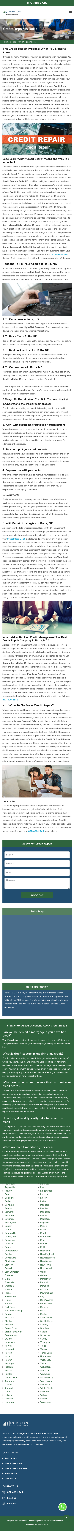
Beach (8, 1194)
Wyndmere (45, 1402)
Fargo (8, 1293)
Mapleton (45, 1219)
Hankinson (10, 1342)
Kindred (9, 1388)
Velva (43, 1363)
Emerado (9, 1286)
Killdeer (8, 1384)
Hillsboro (9, 1367)
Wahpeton (45, 1367)
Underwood (46, 1356)
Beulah (8, 1208)
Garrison (9, 1314)
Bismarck (9, 1212)
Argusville (10, 1187)
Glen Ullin (9, 1317)
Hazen (8, 1356)
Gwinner (9, 1338)
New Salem (46, 1261)
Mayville (44, 1222)
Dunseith (9, 1268)
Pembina (44, 1286)
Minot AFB (45, 1236)
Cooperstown (11, 1250)
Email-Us (11, 1498)
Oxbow (43, 1275)
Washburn (45, 1374)
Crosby (8, 1254)
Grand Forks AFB (13, 1331)
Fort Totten (10, 1307)
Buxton (8, 1226)
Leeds (43, 1187)
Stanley (44, 1324)
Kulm (7, 1391)
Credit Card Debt (13, 1463)
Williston (44, 1391)
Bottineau (10, 1215)
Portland (44, 1289)
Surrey (43, 1338)
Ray (42, 1296)
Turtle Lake (46, 1353)
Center (8, 1247)
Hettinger (10, 1363)
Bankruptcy (10, 1458)
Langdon (9, 1402)
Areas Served (11, 1473)
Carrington (10, 1236)
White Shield (46, 1388)
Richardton (46, 1303)
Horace (8, 1370)
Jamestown (11, 1377)
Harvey (8, 1346)
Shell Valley (46, 1317)
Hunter (8, 1374)
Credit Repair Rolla (27, 42)
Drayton (9, 1265)
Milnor (43, 1229)
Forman (8, 1303)
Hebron (8, 1360)
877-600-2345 (37, 3)
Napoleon (45, 1250)
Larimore (44, 1183)
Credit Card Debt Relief (16, 1468)
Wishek (43, 1398)
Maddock (44, 1205)
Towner (44, 1349)
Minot (43, 1233)
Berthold (9, 1205)
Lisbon (43, 1201)
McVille (43, 1226)
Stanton (44, 1328)
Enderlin (9, 1289)
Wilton (43, 1395)
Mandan (44, 1208)
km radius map (37, 948)
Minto (43, 1240)
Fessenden (10, 1296)
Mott (42, 1247)
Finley (8, 1300)
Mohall (43, 1243)
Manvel (44, 1215)
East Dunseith (12, 1272)
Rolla (14, 42)
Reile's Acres (46, 1300)
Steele (43, 1331)
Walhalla (44, 1370)
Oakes (43, 1272)
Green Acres (11, 1335)
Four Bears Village (14, 1310)
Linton (43, 1198)
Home (7, 42)
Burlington (10, 1222)
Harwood (9, 1349)
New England (47, 1254)
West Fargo (46, 1381)
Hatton (8, 1353)
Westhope (45, 1384)
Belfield (8, 1201)
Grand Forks (11, 1328)
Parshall (44, 1282)
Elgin (7, 1279)
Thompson (45, 1342)
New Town (45, 1265)
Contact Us (10, 1478)
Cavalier (9, 1243)
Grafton (9, 1324)
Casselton (10, 1240)
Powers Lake (46, 1293)
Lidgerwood (46, 1191)
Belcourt (9, 1198)
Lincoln (44, 1194)
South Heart (46, 1321)
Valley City (45, 1360)
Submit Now (37, 895)
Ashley (8, 1191)
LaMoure (9, 1398)
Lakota (8, 1395)
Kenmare (9, 1381)
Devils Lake (10, 1257)
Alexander (10, 1183)
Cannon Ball (11, 1233)
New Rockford (47, 1257)
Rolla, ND (11, 1503)
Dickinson (10, 1261)
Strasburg (45, 1335)
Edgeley (9, 1275)
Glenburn (9, 1321)
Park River (45, 1279)
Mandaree (45, 1212)
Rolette (44, 1307)
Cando (8, 1229)
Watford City (46, 1377)
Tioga (43, 1346)
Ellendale (9, 1282)
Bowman (9, 1219)
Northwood (46, 1268)
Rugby (43, 1314)
